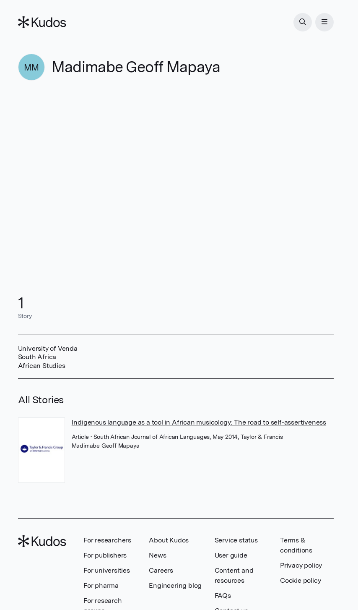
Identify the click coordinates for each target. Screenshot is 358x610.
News (157, 555)
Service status (236, 540)
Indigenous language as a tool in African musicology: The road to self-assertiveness (199, 422)
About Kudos (169, 540)
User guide (231, 555)
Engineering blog (175, 585)
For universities (106, 570)
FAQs (223, 596)
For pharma (101, 585)
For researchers (107, 540)
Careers (161, 570)
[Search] (302, 22)
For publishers (105, 555)
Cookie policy (300, 580)
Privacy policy (301, 565)
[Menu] (324, 22)
